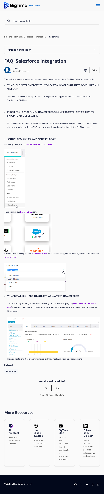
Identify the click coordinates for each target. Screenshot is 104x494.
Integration (11, 371)
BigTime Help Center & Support (18, 36)
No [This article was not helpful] (57, 388)
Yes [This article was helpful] (46, 388)
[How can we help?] (52, 21)
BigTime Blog (63, 431)
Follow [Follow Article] (94, 70)
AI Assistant (14, 431)
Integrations (41, 36)
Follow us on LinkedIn (88, 433)
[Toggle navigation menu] (98, 5)
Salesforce (54, 36)
